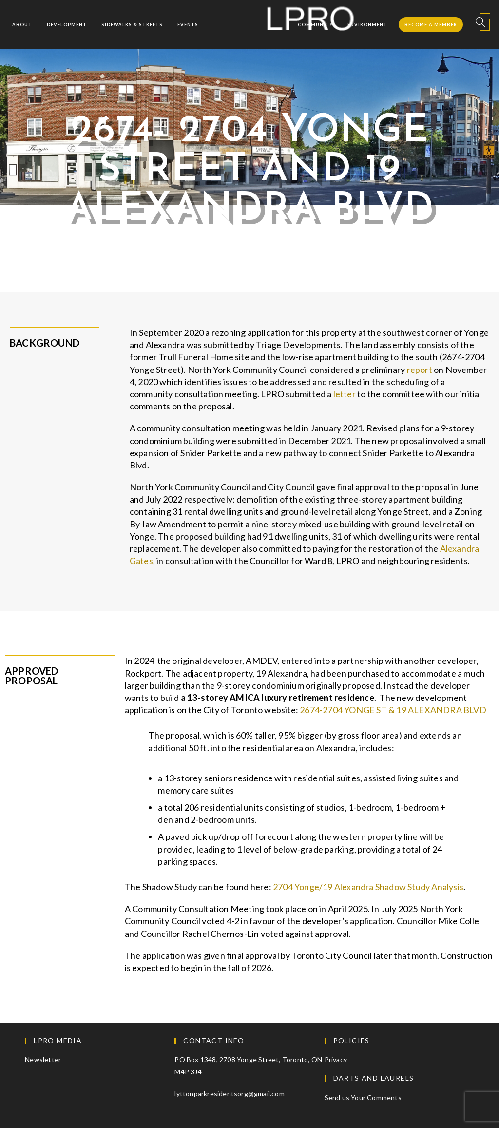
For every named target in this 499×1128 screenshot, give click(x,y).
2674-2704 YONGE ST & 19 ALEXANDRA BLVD (393, 709)
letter (345, 394)
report (420, 369)
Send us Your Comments (363, 1097)
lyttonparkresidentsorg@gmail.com (229, 1093)
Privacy (336, 1059)
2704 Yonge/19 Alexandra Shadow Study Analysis (368, 886)
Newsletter (43, 1059)
